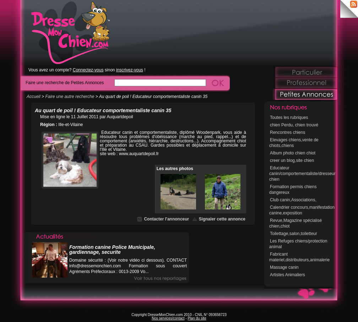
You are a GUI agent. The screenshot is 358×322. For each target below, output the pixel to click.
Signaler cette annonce (222, 219)
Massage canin (284, 267)
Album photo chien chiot (292, 153)
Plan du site (197, 318)
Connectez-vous (88, 69)
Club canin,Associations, (293, 199)
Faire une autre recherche (69, 96)
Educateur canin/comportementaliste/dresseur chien (302, 173)
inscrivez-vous (129, 69)
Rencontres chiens (287, 132)
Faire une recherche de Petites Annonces (65, 82)
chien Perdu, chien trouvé (294, 124)
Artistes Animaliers (287, 274)
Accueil (33, 96)
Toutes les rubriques (289, 117)
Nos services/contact (168, 318)
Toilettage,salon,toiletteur (293, 233)
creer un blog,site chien (292, 160)
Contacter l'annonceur (166, 219)
